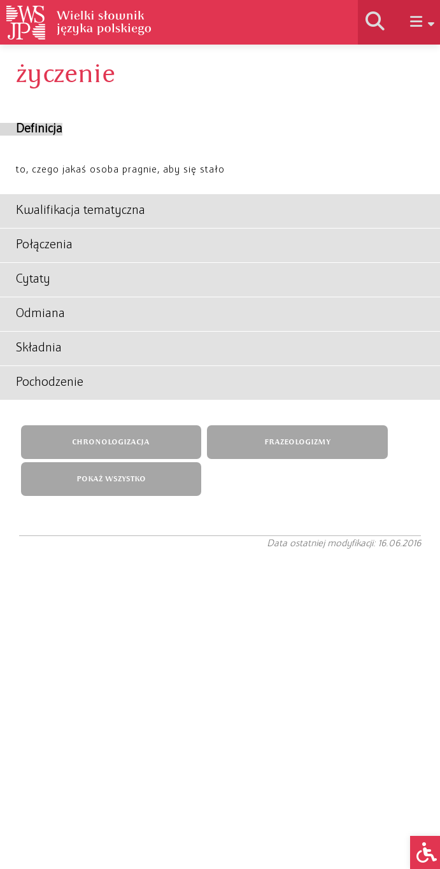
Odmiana (40, 313)
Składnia (39, 348)
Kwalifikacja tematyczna (80, 210)
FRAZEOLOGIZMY (297, 442)
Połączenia (44, 245)
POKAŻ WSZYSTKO (111, 479)
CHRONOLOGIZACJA (111, 442)
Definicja (39, 129)
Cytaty (33, 279)
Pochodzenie (49, 382)
